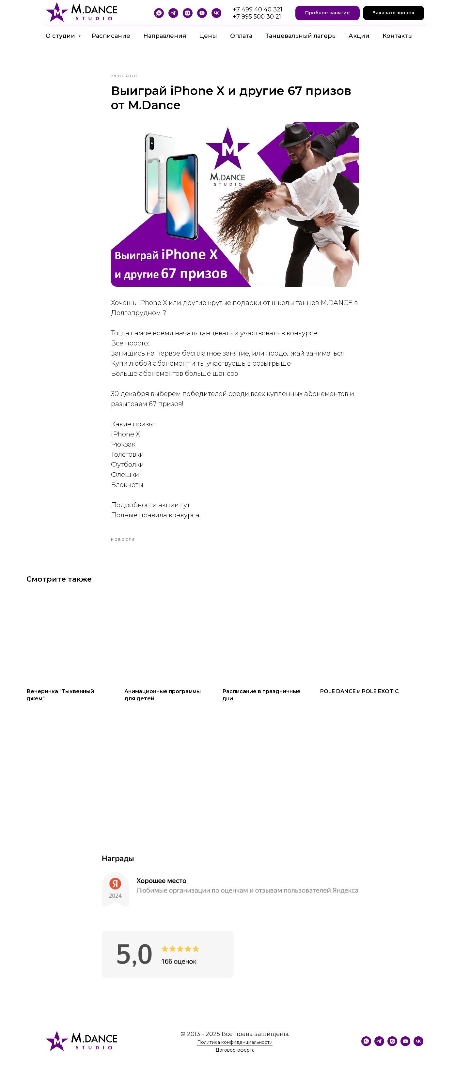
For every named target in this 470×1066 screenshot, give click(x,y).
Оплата (241, 35)
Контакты (398, 35)
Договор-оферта (235, 1058)
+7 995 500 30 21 (257, 16)
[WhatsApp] (159, 13)
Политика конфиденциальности (235, 1050)
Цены (208, 35)
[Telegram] (173, 13)
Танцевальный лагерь (300, 35)
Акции (359, 35)
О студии (61, 35)
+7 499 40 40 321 (257, 9)
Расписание (111, 35)
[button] (327, 13)
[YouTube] (202, 13)
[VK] (216, 13)
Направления (164, 35)
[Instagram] (188, 13)
